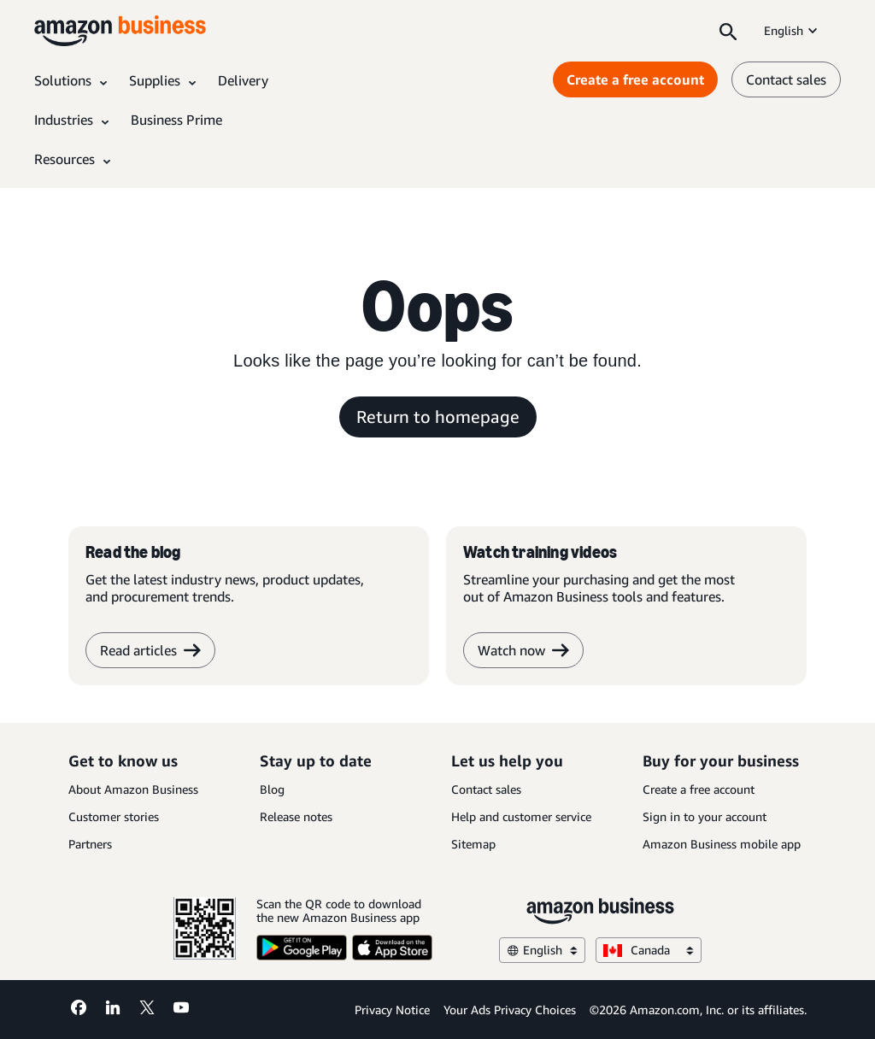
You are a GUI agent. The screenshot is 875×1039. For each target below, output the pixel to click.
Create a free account (699, 789)
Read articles (150, 650)
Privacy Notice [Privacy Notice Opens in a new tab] (392, 1009)
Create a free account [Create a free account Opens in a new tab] (635, 79)
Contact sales (486, 789)
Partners (90, 843)
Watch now (523, 650)
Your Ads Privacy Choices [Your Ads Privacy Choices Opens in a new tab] (509, 1009)
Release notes (296, 816)
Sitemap (473, 843)
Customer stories (113, 816)
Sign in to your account (704, 816)
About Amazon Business (133, 789)
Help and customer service (521, 816)
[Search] (728, 31)
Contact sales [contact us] (786, 79)
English (792, 30)
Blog (272, 789)
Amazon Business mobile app (722, 843)
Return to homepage (438, 416)
